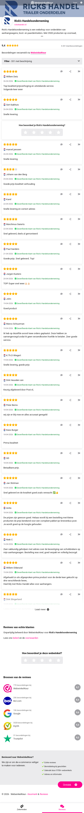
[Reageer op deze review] (61, 71)
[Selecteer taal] (77, 2)
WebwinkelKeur (38, 52)
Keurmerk (32, 794)
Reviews (44, 794)
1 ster (29, 133)
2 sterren (37, 133)
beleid (16, 638)
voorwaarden (31, 638)
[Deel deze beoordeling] (70, 71)
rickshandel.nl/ (20, 25)
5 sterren (62, 133)
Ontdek (70, 784)
